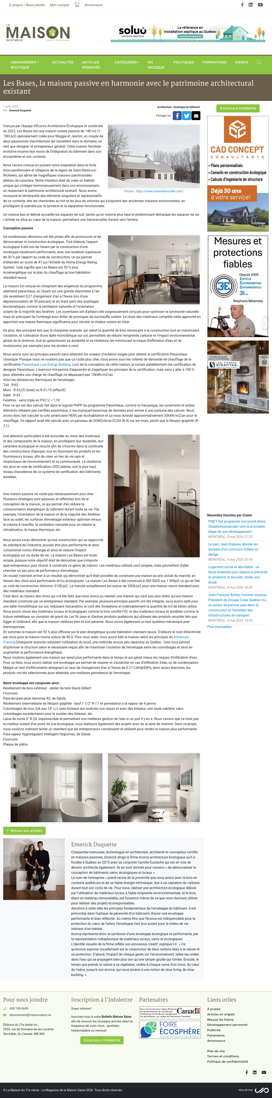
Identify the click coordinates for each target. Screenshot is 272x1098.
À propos (214, 1009)
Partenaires (216, 1035)
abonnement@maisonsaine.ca (30, 1015)
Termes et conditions (223, 1056)
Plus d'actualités (219, 627)
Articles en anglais (221, 1014)
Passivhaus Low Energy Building (46, 364)
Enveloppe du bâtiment (187, 107)
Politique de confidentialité (227, 1062)
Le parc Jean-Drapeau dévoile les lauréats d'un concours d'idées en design (233, 549)
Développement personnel (227, 1025)
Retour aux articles (24, 831)
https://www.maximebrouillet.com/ (159, 191)
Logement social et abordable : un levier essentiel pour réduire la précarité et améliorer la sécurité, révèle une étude (238, 574)
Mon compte (59, 5)
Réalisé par (246, 1090)
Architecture (164, 107)
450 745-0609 (19, 1008)
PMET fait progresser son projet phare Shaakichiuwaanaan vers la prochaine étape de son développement (237, 526)
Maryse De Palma (220, 1020)
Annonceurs (216, 1041)
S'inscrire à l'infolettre (238, 108)
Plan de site (216, 1051)
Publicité (214, 1030)
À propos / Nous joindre (27, 5)
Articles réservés (91, 64)
